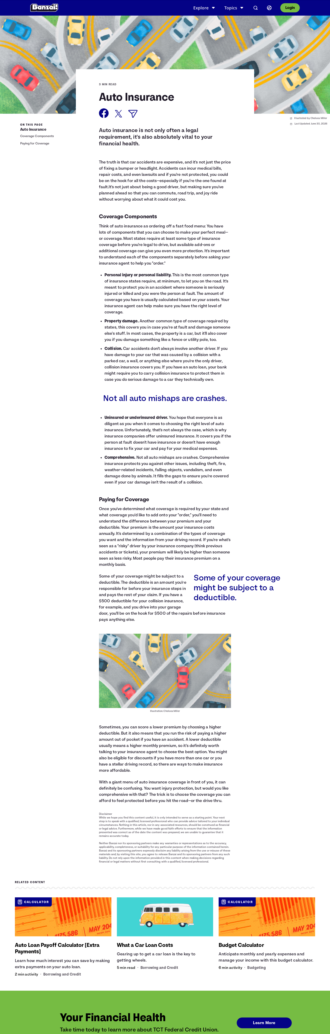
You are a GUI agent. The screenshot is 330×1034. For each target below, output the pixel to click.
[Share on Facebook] (104, 113)
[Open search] (255, 8)
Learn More (264, 1022)
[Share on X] (118, 113)
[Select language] (269, 8)
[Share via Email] (133, 114)
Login (290, 8)
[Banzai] (44, 8)
